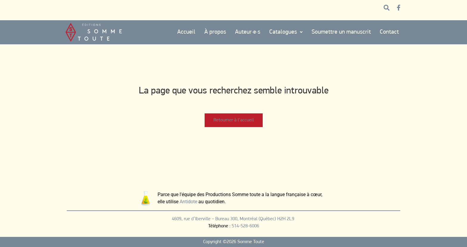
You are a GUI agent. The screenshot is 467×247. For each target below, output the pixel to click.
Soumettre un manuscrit (341, 32)
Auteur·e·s (247, 32)
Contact (389, 32)
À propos (215, 32)
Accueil (186, 32)
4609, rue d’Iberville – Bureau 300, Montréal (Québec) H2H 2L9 (233, 219)
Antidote (188, 201)
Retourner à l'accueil (234, 120)
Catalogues (286, 32)
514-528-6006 (245, 226)
